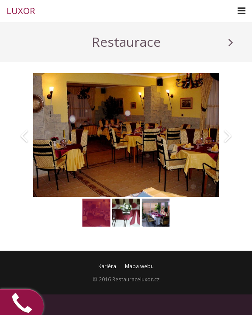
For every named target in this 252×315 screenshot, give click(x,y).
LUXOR (21, 11)
